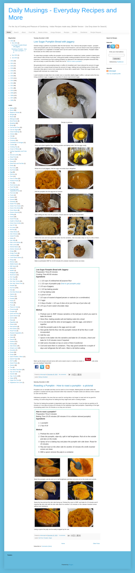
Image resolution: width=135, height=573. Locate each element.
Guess (12, 216)
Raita (11, 320)
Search (16, 32)
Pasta (11, 300)
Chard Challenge (15, 132)
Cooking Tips (13, 147)
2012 (12, 85)
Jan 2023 (15, 58)
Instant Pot (13, 236)
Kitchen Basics (14, 247)
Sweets (12, 365)
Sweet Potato (14, 363)
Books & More (43, 32)
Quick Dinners (14, 315)
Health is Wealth (14, 221)
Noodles (12, 285)
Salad (11, 335)
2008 (12, 95)
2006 (12, 100)
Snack (12, 352)
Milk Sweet (13, 266)
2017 (12, 73)
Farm (11, 176)
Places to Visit (14, 307)
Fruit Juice (13, 193)
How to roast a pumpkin (74, 61)
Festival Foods (14, 180)
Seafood (12, 341)
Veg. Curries (13, 376)
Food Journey (14, 185)
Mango (12, 260)
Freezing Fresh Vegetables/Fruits (15, 190)
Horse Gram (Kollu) (15, 223)
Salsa (11, 337)
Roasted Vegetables (15, 333)
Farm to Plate (14, 178)
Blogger (71, 564)
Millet (11, 268)
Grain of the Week (15, 208)
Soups (12, 354)
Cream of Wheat (14, 149)
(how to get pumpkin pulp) (70, 283)
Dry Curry (12, 168)
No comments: (63, 374)
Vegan (50, 538)
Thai (11, 367)
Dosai (11, 161)
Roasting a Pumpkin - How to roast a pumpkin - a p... (19, 50)
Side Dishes (13, 346)
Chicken (12, 134)
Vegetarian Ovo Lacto (16, 382)
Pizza (11, 305)
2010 (12, 90)
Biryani (12, 116)
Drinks (12, 165)
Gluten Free (13, 203)
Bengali (12, 114)
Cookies (12, 144)
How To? (12, 225)
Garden (74, 32)
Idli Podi (12, 229)
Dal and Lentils (14, 155)
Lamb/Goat (13, 255)
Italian (11, 238)
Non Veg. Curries (15, 281)
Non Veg (12, 277)
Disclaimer (83, 32)
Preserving (13, 309)
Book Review (13, 121)
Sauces (12, 339)
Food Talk (32, 32)
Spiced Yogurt (14, 359)
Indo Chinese (14, 234)
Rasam (12, 324)
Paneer (12, 296)
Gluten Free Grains (15, 206)
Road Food (13, 330)
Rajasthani (13, 322)
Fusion (12, 195)
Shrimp (12, 343)
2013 (12, 83)
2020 (12, 66)
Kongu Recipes (56, 32)
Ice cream (13, 227)
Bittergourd (13, 119)
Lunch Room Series (15, 257)
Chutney (12, 138)
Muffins (12, 270)
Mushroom (13, 275)
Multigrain (13, 272)
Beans (12, 110)
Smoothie (12, 350)
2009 (12, 93)
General (12, 199)
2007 (12, 98)
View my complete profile (114, 73)
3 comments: (62, 535)
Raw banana (13, 326)
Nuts (11, 290)
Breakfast (45, 377)
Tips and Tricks (14, 371)
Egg (11, 172)
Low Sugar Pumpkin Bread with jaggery (54, 41)
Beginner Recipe (14, 112)
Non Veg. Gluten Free (16, 283)
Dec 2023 (15, 43)
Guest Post (13, 219)
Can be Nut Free (14, 127)
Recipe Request (95, 32)
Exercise (12, 174)
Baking (40, 377)
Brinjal (12, 125)
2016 (12, 75)
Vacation (12, 374)
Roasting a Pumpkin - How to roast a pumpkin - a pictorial (63, 385)
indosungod (112, 71)
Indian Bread (13, 232)
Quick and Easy (14, 313)
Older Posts (96, 543)
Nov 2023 (15, 55)
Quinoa (12, 318)
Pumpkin (46, 538)
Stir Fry (12, 361)
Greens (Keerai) (14, 212)
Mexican (12, 262)
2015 (12, 78)
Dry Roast (13, 170)
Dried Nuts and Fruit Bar (17, 163)
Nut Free (41, 538)
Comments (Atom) (46, 546)
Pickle (11, 303)
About (24, 32)
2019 (12, 68)
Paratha (12, 298)
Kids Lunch (13, 244)
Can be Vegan (14, 129)
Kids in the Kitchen (15, 242)
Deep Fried (13, 157)
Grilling (12, 214)
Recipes (66, 32)
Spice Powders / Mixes (16, 356)
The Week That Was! (16, 369)
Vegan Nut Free (14, 380)
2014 (12, 80)
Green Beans (14, 210)
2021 (12, 63)
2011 (12, 88)
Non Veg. (12, 279)
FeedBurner (120, 62)
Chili (11, 136)
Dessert (12, 159)
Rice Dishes (13, 328)
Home (9, 32)
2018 (12, 70)
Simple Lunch (14, 348)
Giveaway (13, 201)
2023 (12, 41)
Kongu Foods (14, 253)
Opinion (12, 294)
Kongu (12, 251)
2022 (12, 61)
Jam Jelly (12, 240)
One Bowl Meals (14, 292)
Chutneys (12, 140)
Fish (11, 183)
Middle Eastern (14, 264)
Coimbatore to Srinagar (16, 142)
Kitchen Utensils (14, 249)
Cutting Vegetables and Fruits (18, 151)
